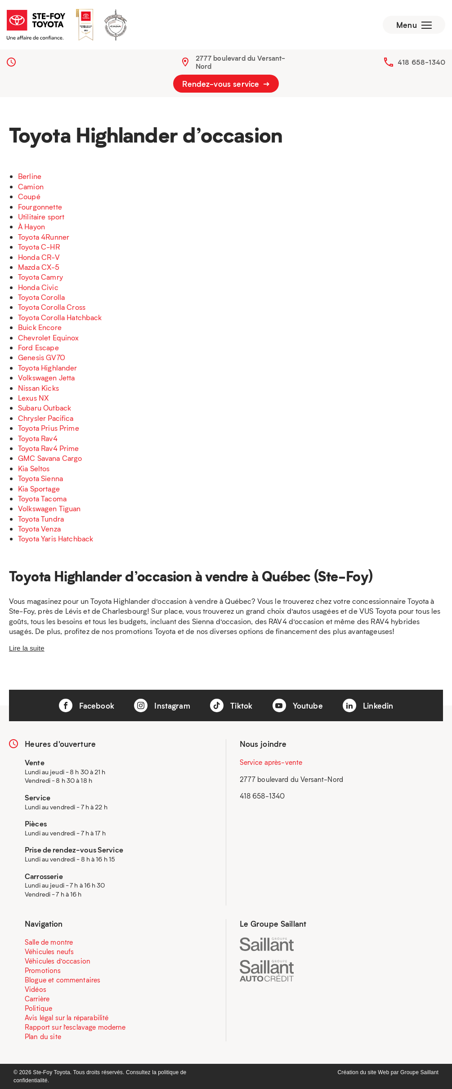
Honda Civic (38, 287)
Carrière (37, 998)
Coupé (29, 196)
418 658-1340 (421, 62)
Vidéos (35, 989)
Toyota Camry (40, 276)
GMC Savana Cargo (50, 458)
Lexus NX (33, 397)
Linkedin (368, 705)
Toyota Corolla (41, 297)
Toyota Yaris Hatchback (55, 538)
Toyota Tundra (41, 518)
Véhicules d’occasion (57, 960)
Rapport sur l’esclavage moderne (75, 1026)
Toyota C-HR (39, 246)
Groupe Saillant (419, 1072)
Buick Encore (40, 327)
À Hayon (31, 226)
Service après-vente (271, 762)
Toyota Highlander (47, 367)
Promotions (43, 970)
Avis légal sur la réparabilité (67, 1017)
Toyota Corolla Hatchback (60, 317)
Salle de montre (49, 941)
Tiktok (231, 705)
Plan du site (43, 1036)
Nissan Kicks (38, 388)
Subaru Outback (44, 407)
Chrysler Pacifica (46, 418)
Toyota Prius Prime (48, 428)
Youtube (298, 705)
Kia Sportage (39, 488)
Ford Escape (38, 347)
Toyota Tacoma (42, 498)
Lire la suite (27, 648)
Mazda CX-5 (39, 267)
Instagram (162, 705)
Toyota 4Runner (43, 236)
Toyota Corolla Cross (51, 307)
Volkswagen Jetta (46, 377)
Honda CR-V (39, 257)
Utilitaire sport (41, 216)
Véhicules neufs (49, 951)
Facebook (86, 705)
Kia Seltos (34, 468)
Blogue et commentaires (62, 979)
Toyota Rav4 (38, 438)
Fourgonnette (40, 206)
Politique (38, 1008)
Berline (29, 176)
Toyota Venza (39, 528)
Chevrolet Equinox (48, 337)
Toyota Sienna (40, 478)
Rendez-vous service (225, 83)
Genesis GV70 (41, 357)
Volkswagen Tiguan (49, 508)
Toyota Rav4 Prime (48, 448)
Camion (31, 186)
